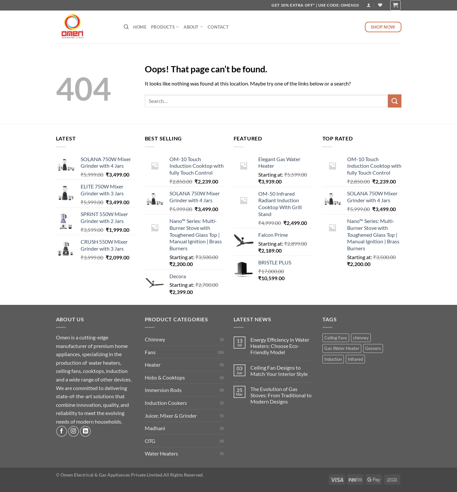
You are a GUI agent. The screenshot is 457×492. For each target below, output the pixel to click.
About (193, 27)
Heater (153, 364)
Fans (150, 352)
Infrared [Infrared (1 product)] (355, 359)
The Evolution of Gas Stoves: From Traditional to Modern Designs (281, 395)
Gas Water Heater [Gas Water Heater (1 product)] (341, 348)
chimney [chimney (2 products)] (361, 337)
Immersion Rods (163, 390)
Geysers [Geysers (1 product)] (373, 348)
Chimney (155, 339)
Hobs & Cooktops (165, 377)
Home (139, 27)
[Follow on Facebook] (61, 431)
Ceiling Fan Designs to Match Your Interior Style (279, 370)
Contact (218, 27)
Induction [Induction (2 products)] (333, 359)
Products (165, 27)
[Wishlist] (380, 5)
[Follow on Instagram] (73, 431)
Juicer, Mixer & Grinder (171, 415)
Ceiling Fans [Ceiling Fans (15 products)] (335, 337)
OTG (150, 441)
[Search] (126, 27)
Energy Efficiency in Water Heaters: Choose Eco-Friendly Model (279, 345)
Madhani (155, 428)
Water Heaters (161, 453)
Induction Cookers (166, 403)
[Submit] (394, 100)
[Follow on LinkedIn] (85, 431)
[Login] (369, 5)
